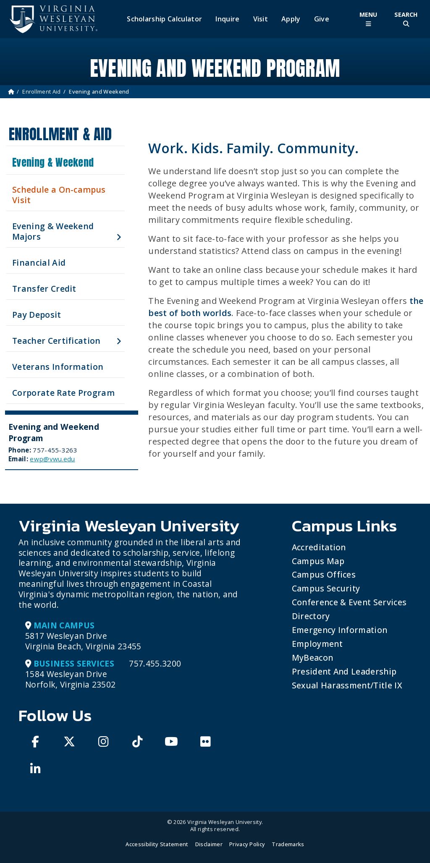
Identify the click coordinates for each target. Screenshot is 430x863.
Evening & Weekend (53, 162)
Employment (317, 643)
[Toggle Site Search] (406, 19)
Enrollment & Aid (60, 134)
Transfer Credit (44, 288)
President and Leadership (344, 671)
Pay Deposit (36, 314)
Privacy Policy (247, 844)
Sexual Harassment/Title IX (347, 685)
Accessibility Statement (157, 844)
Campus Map (318, 561)
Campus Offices (324, 574)
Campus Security (326, 588)
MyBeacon (312, 657)
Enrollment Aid (41, 91)
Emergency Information (340, 629)
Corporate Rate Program (63, 392)
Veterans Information (57, 366)
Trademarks (288, 844)
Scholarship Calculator (164, 19)
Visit (260, 19)
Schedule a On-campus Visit (58, 195)
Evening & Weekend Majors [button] (53, 231)
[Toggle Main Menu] (368, 19)
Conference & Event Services (349, 602)
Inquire (227, 19)
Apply (291, 19)
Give (321, 19)
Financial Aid (39, 262)
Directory (311, 616)
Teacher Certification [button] (56, 340)
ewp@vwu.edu (52, 459)
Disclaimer (209, 844)
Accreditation (319, 547)
